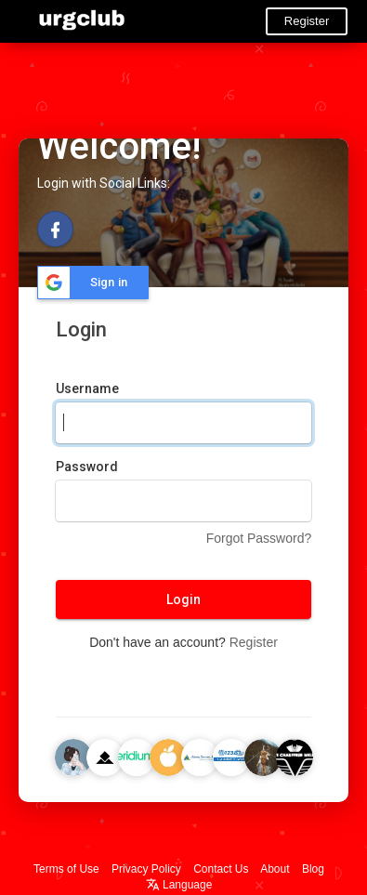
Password (87, 466)
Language (179, 884)
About (274, 868)
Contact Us (220, 868)
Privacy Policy (146, 868)
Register (306, 21)
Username (87, 388)
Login (183, 599)
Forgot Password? (259, 538)
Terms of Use (66, 868)
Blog (313, 868)
